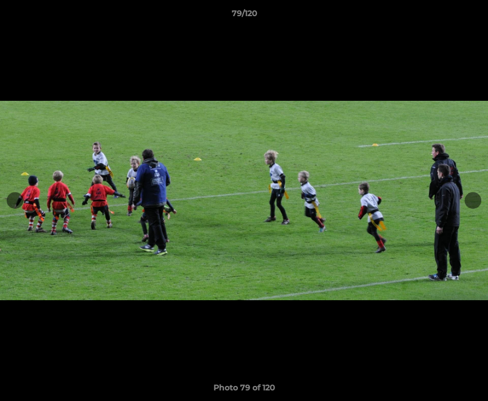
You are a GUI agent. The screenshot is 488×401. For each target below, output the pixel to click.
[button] (468, 16)
